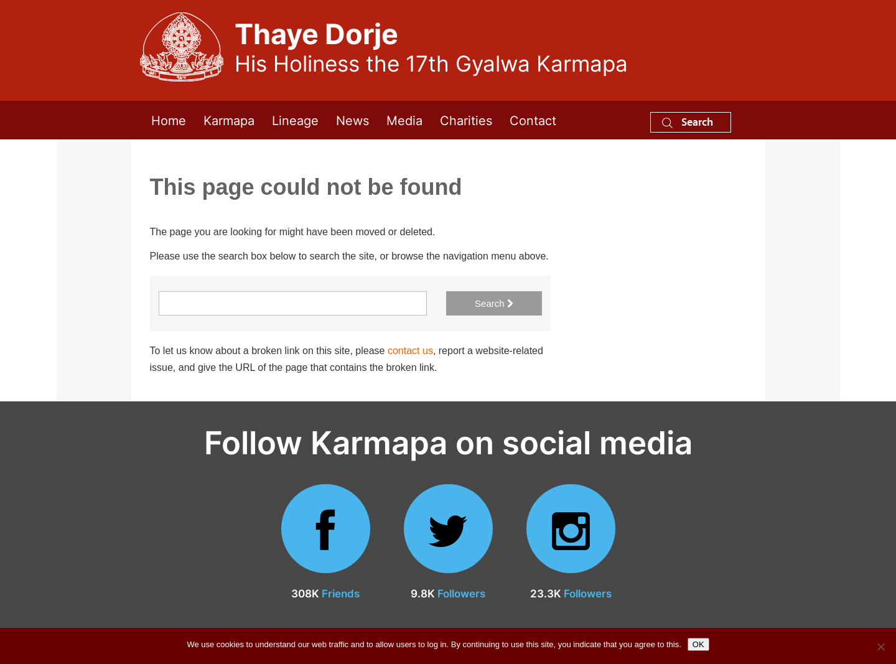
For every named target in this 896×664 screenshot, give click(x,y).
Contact (533, 119)
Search (687, 122)
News (352, 119)
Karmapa (228, 119)
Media (404, 119)
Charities (466, 119)
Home (168, 119)
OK (698, 644)
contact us (410, 350)
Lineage (295, 119)
